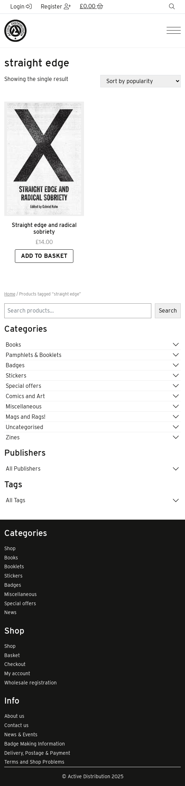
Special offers (23, 386)
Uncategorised (24, 427)
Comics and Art (25, 396)
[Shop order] (140, 81)
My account (17, 673)
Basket (12, 655)
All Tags (15, 500)
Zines (12, 437)
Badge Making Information (34, 744)
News (10, 612)
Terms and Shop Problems (34, 762)
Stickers (16, 375)
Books (13, 344)
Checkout (15, 664)
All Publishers (23, 468)
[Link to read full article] (44, 159)
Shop (10, 548)
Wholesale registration (30, 682)
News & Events (21, 734)
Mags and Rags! (25, 416)
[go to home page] (15, 30)
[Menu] (174, 31)
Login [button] (21, 6)
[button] (91, 6)
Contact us (16, 725)
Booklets (14, 566)
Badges (15, 365)
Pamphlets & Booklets (33, 355)
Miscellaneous (23, 406)
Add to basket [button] (44, 256)
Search (168, 310)
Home (9, 294)
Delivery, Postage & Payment (37, 753)
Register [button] (56, 6)
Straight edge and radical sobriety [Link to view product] (44, 228)
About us (14, 716)
